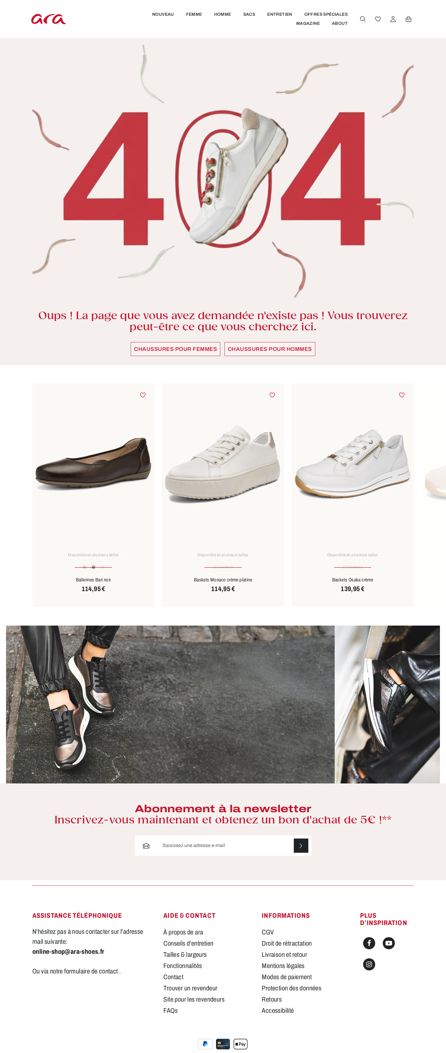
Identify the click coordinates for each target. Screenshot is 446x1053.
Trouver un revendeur (190, 994)
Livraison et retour (284, 961)
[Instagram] (369, 971)
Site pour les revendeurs (194, 1005)
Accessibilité (278, 1017)
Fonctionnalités (182, 972)
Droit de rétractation (287, 949)
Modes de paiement (287, 983)
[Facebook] (369, 949)
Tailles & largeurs (185, 961)
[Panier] (408, 22)
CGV (268, 938)
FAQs (170, 1017)
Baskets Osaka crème (352, 585)
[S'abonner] (301, 852)
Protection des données (291, 994)
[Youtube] (389, 949)
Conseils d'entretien (188, 949)
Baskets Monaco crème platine (223, 585)
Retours (272, 1005)
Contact (173, 983)
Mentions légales (283, 972)
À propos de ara (183, 938)
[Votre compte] (393, 22)
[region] (223, 501)
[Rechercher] (362, 22)
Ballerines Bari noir (93, 585)
